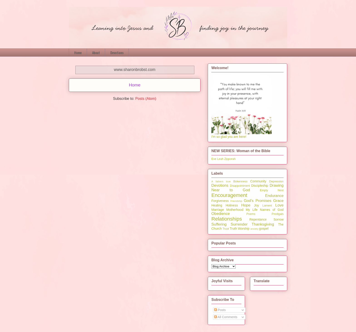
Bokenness (240, 181)
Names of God (272, 209)
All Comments (225, 317)
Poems (250, 214)
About (96, 52)
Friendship (236, 201)
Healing (216, 205)
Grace (278, 201)
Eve (213, 159)
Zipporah (230, 159)
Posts (220, 310)
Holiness (232, 205)
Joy (256, 205)
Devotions (117, 52)
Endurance (274, 196)
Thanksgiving (263, 224)
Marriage (217, 209)
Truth (233, 228)
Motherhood (234, 209)
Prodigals (278, 214)
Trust (225, 228)
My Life (251, 209)
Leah (220, 159)
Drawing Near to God (247, 187)
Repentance (258, 219)
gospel (263, 228)
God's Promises (257, 201)
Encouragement (229, 195)
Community (258, 181)
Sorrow (279, 219)
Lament (267, 205)
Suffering (219, 224)
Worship (244, 228)
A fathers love (221, 181)
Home (78, 52)
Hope (245, 205)
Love (279, 205)
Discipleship (259, 185)
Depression (276, 181)
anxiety (254, 228)
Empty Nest (272, 190)
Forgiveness (220, 201)
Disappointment (240, 185)
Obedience (220, 213)
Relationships (226, 219)
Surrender (239, 224)
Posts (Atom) (145, 99)
